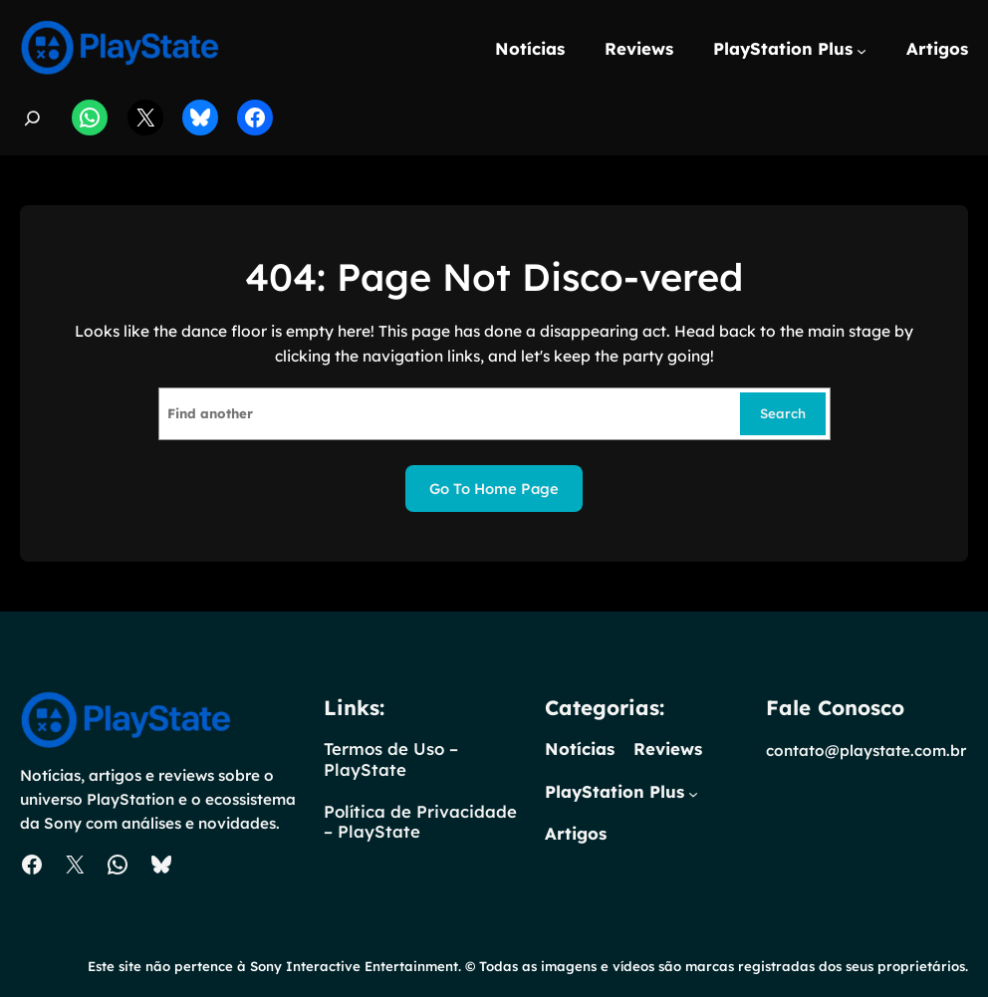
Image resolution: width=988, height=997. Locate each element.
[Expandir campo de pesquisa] (32, 118)
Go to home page (494, 488)
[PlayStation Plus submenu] (861, 51)
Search (783, 413)
